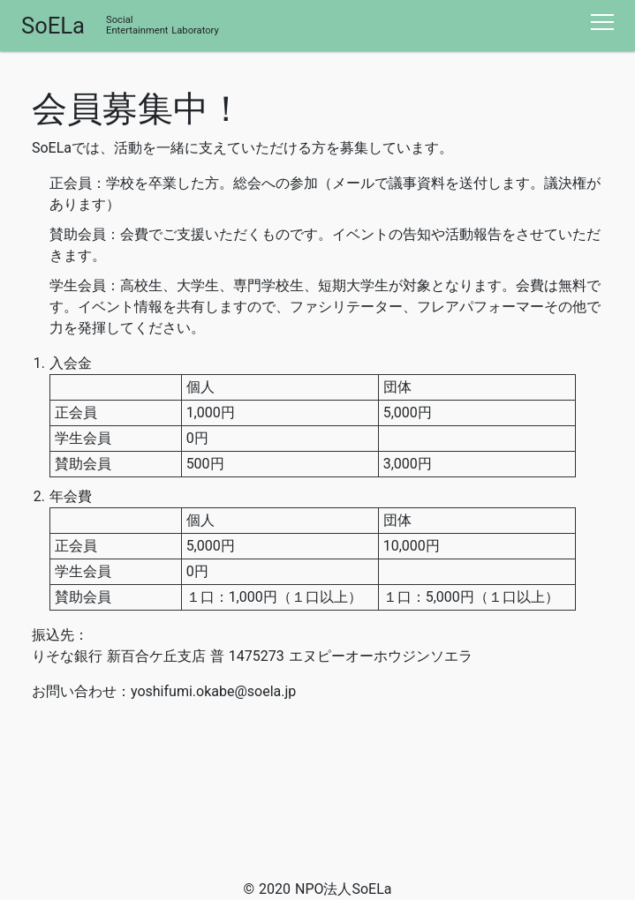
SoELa (53, 25)
